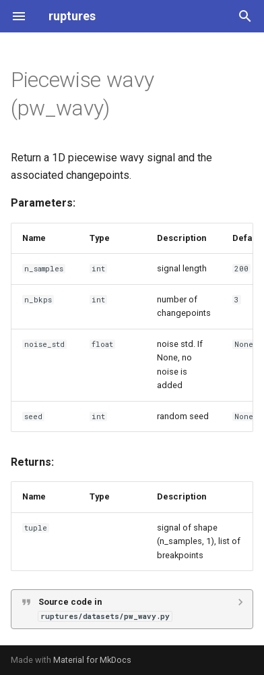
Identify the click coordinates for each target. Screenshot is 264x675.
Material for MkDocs (92, 660)
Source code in (105, 608)
